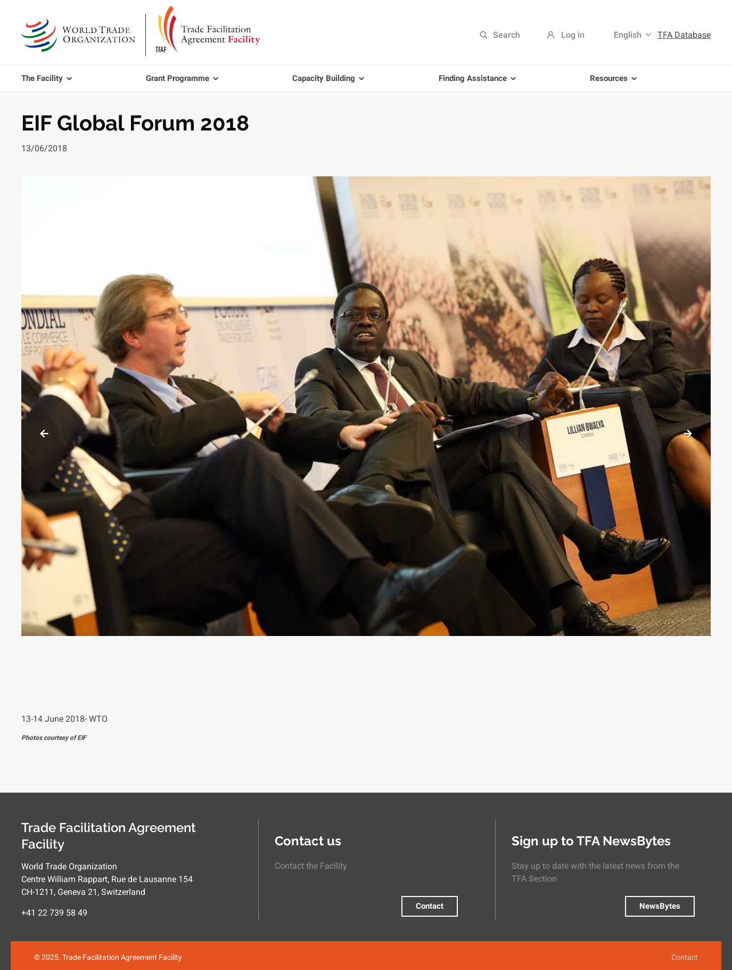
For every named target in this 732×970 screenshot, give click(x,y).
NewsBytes (659, 906)
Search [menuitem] (506, 35)
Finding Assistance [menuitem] (479, 83)
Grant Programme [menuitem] (184, 83)
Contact (429, 906)
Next (688, 434)
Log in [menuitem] (573, 35)
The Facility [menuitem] (48, 83)
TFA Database (684, 35)
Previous (44, 434)
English (627, 35)
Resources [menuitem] (615, 83)
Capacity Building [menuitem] (330, 83)
